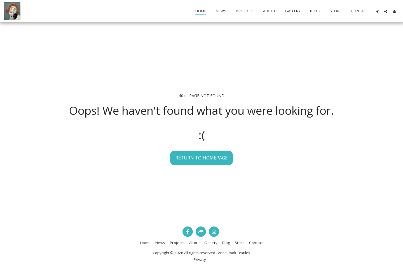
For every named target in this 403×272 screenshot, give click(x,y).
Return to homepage (201, 157)
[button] (377, 11)
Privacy (200, 259)
